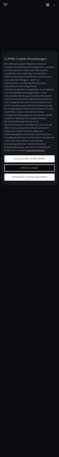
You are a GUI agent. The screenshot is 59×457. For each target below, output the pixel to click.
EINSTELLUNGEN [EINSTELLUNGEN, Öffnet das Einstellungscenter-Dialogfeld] (29, 168)
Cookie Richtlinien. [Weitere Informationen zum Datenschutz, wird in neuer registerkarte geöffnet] (35, 150)
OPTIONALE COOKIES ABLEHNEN (29, 177)
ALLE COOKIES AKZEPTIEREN (29, 158)
